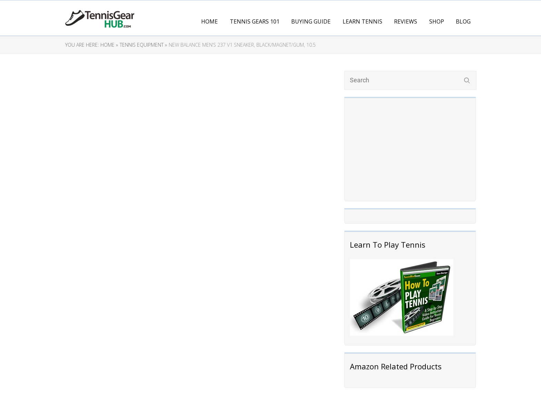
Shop (436, 21)
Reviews (405, 21)
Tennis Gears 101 (254, 21)
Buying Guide (311, 21)
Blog (463, 21)
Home (209, 21)
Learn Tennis (362, 21)
